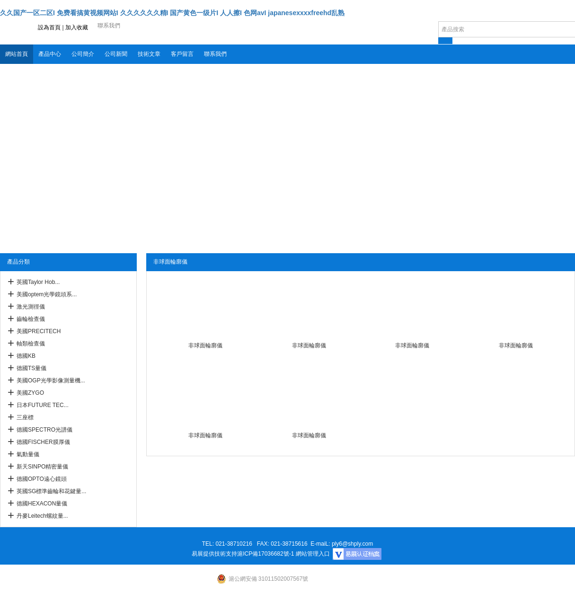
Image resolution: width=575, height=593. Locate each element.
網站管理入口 (313, 553)
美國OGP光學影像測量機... (51, 380)
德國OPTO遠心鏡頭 (42, 479)
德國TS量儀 (31, 368)
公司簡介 (82, 54)
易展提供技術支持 (214, 553)
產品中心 (49, 54)
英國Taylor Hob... (38, 282)
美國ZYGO (30, 392)
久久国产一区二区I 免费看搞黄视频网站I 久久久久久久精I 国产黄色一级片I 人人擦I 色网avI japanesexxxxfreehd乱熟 (172, 13)
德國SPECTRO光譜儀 (44, 429)
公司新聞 (116, 54)
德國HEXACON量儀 (42, 503)
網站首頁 (16, 54)
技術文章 (149, 54)
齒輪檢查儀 (31, 319)
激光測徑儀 (31, 306)
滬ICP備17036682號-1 (265, 553)
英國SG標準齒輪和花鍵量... (51, 491)
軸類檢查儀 (31, 343)
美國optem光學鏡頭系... (47, 294)
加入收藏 (76, 27)
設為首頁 (49, 27)
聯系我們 (215, 54)
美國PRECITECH (39, 331)
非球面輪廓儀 (205, 345)
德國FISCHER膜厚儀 (43, 442)
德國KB (26, 356)
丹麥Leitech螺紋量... (42, 516)
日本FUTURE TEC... (43, 405)
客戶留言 (182, 54)
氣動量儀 (28, 454)
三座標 (25, 417)
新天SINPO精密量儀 (42, 466)
